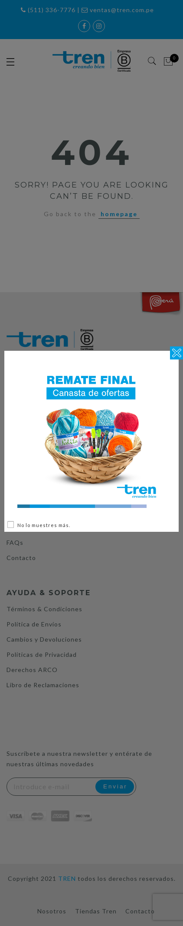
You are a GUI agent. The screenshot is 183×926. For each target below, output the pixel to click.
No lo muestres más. (43, 525)
